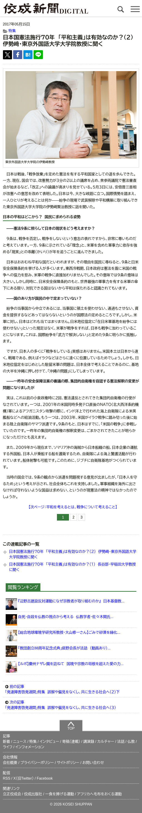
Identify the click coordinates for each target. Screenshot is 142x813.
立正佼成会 (12, 794)
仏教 (131, 741)
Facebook (45, 778)
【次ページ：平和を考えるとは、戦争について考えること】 (73, 507)
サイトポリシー (68, 763)
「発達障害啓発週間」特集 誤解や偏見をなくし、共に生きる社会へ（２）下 (71, 689)
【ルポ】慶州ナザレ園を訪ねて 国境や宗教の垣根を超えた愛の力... (71, 664)
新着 (6, 741)
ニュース (19, 741)
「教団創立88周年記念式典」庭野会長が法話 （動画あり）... (64, 648)
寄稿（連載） (71, 741)
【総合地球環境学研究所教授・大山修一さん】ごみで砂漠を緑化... (69, 632)
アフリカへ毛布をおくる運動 (99, 794)
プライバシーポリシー (37, 763)
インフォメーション (29, 747)
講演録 (88, 741)
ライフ (7, 747)
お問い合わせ (93, 763)
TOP (71, 725)
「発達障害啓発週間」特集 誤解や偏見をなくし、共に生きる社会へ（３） (71, 705)
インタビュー (49, 741)
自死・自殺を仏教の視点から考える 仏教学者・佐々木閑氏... (65, 617)
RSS (6, 778)
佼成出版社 (33, 794)
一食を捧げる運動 (59, 794)
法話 (121, 741)
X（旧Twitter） (23, 778)
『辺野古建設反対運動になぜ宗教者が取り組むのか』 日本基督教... (71, 601)
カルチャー (105, 741)
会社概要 (10, 763)
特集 (12, 31)
